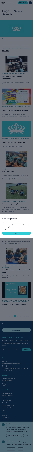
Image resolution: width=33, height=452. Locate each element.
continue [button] (16, 233)
